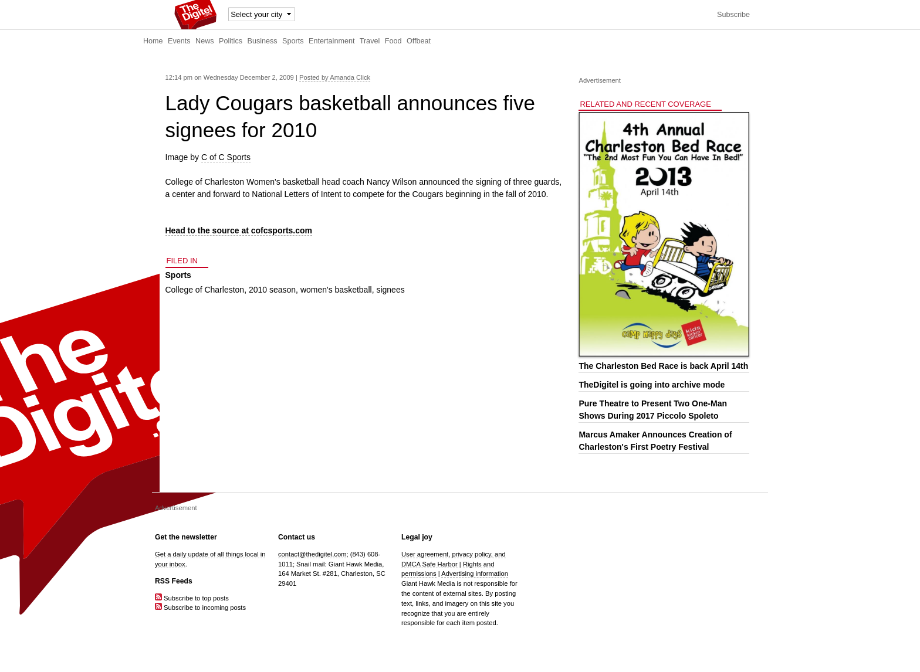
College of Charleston (205, 289)
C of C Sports (226, 157)
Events (179, 41)
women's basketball (336, 289)
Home (153, 41)
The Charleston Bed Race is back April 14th (663, 366)
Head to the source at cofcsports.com (239, 230)
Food (393, 41)
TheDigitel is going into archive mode (652, 384)
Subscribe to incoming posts (200, 607)
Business (263, 41)
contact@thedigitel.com (312, 554)
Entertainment (331, 41)
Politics (230, 41)
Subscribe (733, 15)
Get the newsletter (186, 537)
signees (390, 289)
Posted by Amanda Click (334, 77)
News (204, 41)
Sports (292, 41)
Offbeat (419, 41)
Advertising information (474, 573)
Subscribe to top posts (192, 598)
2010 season (272, 289)
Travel (370, 41)
